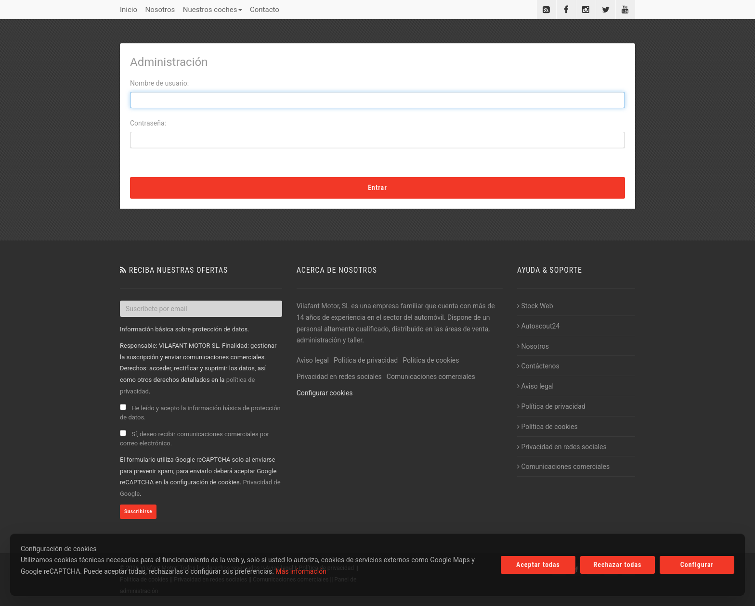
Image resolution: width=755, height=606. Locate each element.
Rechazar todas (618, 564)
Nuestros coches (212, 9)
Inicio (128, 9)
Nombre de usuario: (159, 83)
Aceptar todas (538, 564)
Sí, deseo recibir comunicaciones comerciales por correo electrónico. (194, 438)
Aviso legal (313, 360)
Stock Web (535, 306)
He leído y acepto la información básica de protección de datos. (200, 412)
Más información (300, 571)
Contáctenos (538, 366)
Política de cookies (431, 360)
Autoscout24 (538, 326)
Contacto (264, 9)
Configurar (697, 564)
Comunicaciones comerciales (431, 376)
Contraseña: (148, 123)
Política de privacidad (366, 360)
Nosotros (160, 9)
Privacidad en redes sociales (339, 376)
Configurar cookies (325, 393)
